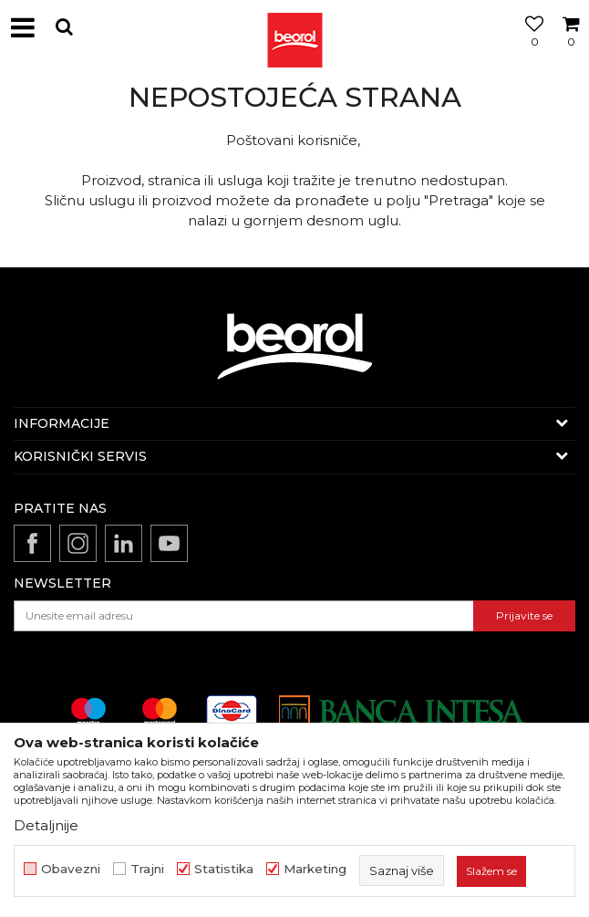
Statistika (223, 869)
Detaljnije (46, 825)
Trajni (147, 869)
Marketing (315, 869)
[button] (64, 27)
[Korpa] (571, 48)
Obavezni (70, 869)
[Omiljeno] (529, 48)
